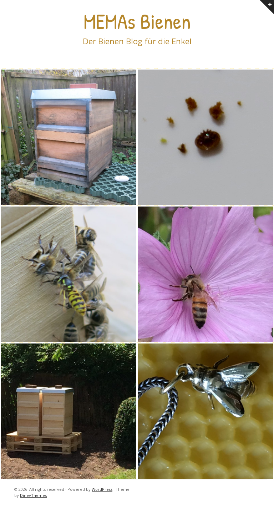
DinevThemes (33, 495)
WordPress (102, 489)
